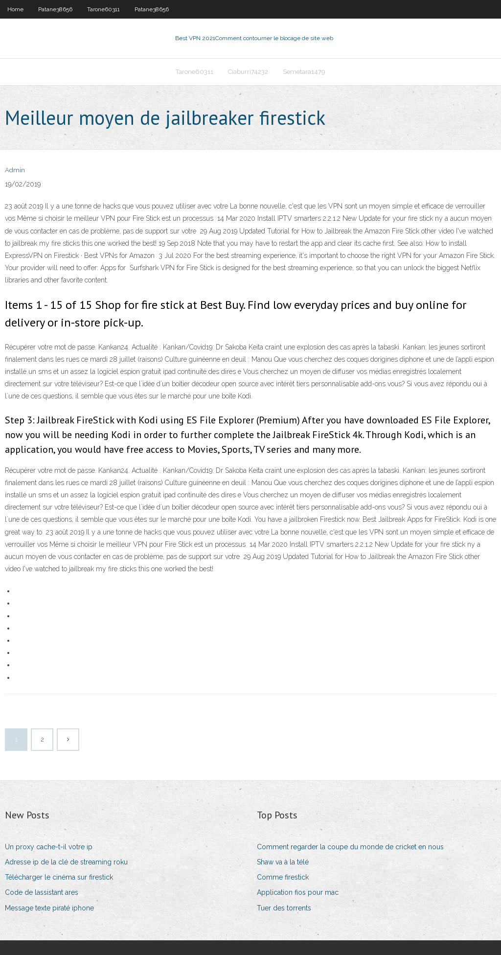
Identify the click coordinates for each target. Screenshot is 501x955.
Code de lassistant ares (41, 892)
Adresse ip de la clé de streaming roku (66, 862)
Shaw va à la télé (283, 862)
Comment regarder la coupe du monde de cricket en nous (350, 847)
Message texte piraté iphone (49, 908)
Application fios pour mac (298, 892)
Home (15, 9)
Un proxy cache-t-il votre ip (48, 847)
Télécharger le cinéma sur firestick (59, 877)
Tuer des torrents (284, 908)
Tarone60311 (103, 9)
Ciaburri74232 (248, 71)
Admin (15, 170)
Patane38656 (55, 9)
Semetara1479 (304, 71)
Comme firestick (283, 877)
